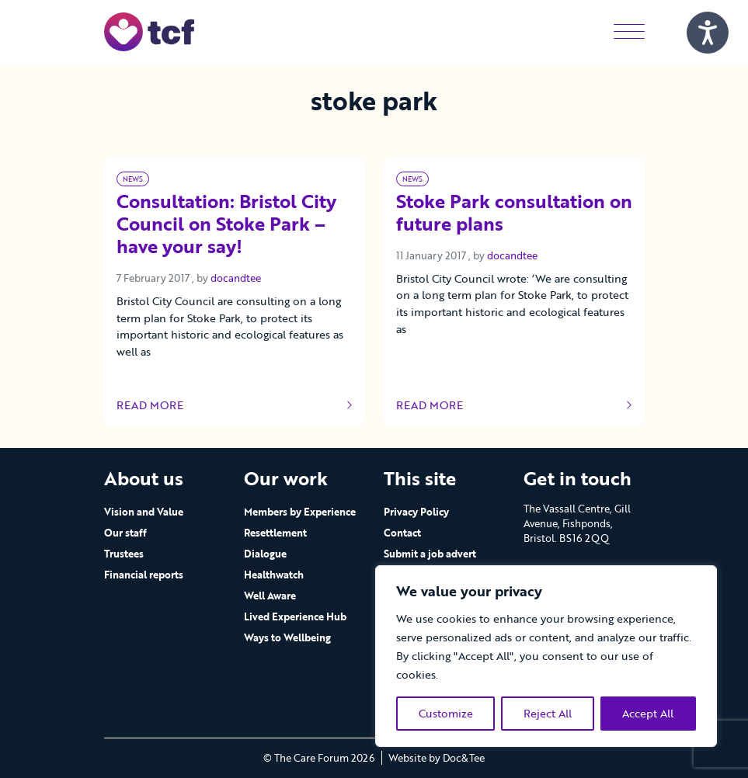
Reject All (548, 713)
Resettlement (275, 533)
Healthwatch (274, 575)
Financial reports (143, 575)
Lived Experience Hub (295, 616)
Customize (446, 713)
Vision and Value (143, 512)
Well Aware (270, 596)
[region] (546, 656)
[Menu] (629, 31)
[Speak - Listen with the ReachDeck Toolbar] (708, 33)
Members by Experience (300, 512)
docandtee (235, 278)
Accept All (647, 713)
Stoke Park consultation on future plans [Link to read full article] (514, 213)
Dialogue (265, 554)
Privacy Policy (416, 512)
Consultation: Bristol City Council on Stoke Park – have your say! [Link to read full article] (226, 224)
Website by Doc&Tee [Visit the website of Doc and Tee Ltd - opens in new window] (436, 758)
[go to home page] (149, 31)
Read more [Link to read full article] (235, 405)
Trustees (124, 554)
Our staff (125, 533)
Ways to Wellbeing (287, 637)
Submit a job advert (430, 554)
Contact (402, 533)
